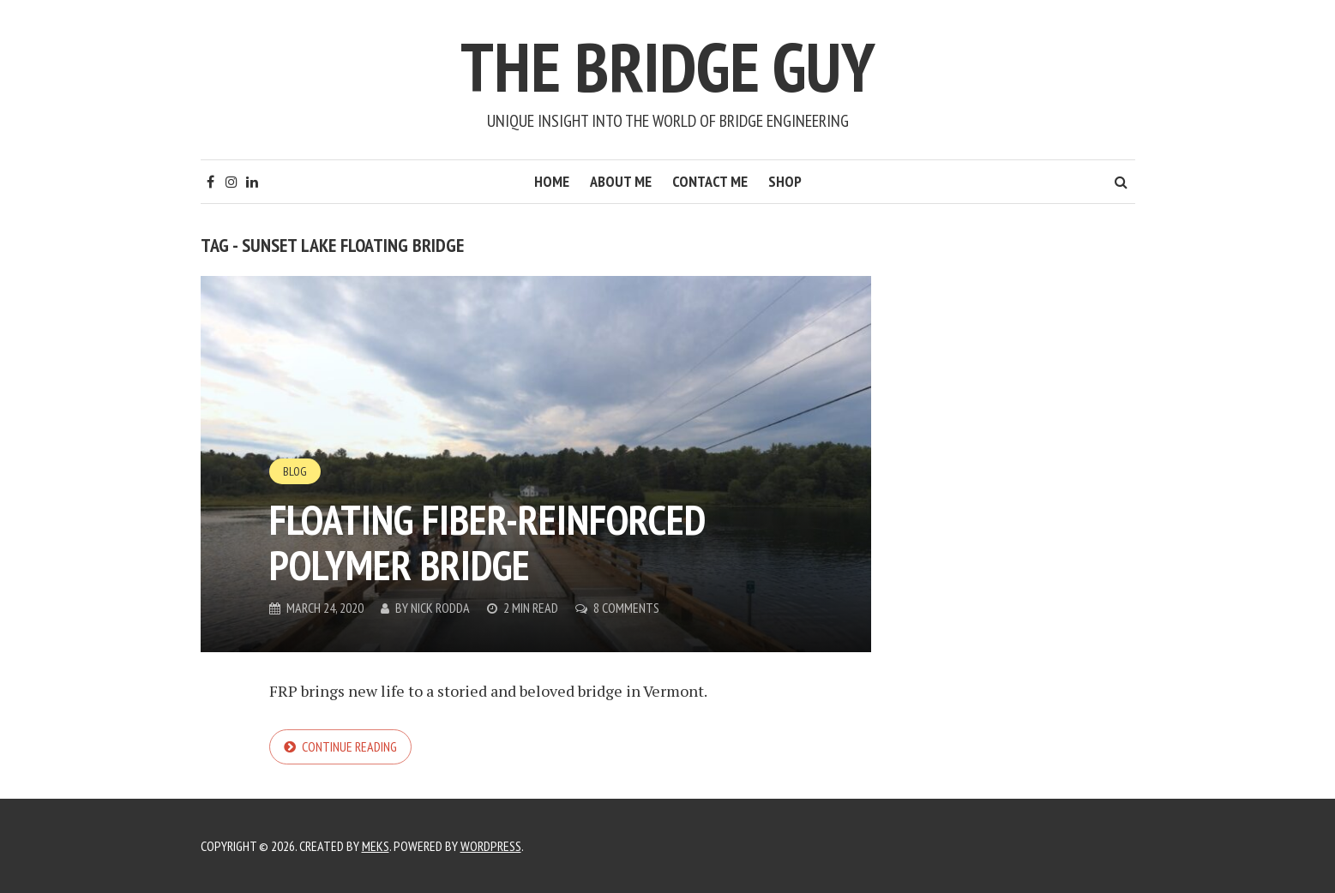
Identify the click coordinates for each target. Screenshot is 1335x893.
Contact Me (710, 181)
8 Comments (626, 607)
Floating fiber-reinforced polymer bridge (487, 542)
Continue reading (349, 746)
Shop (785, 181)
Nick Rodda (440, 607)
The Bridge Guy (667, 66)
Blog (295, 471)
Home (551, 181)
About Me (621, 181)
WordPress (490, 845)
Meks (375, 845)
